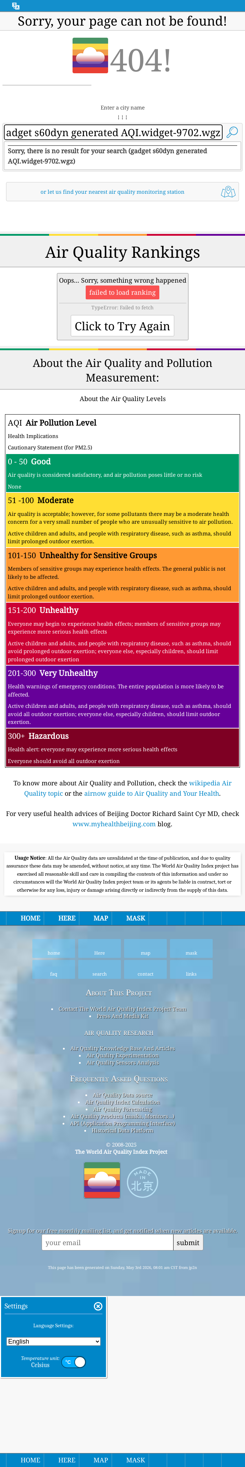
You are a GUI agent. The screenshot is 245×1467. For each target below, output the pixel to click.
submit (188, 1441)
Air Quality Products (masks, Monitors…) (122, 1315)
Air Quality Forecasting (122, 1308)
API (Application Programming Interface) (122, 1322)
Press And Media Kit (122, 1214)
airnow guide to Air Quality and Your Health (151, 893)
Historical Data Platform (122, 1329)
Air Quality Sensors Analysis (122, 1261)
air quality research (119, 1231)
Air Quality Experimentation (122, 1254)
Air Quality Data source (122, 1293)
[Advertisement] (122, 267)
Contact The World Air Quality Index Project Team (122, 1207)
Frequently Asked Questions (119, 1277)
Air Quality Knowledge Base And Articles (122, 1247)
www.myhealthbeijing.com (114, 923)
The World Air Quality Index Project (121, 1350)
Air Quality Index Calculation (122, 1301)
